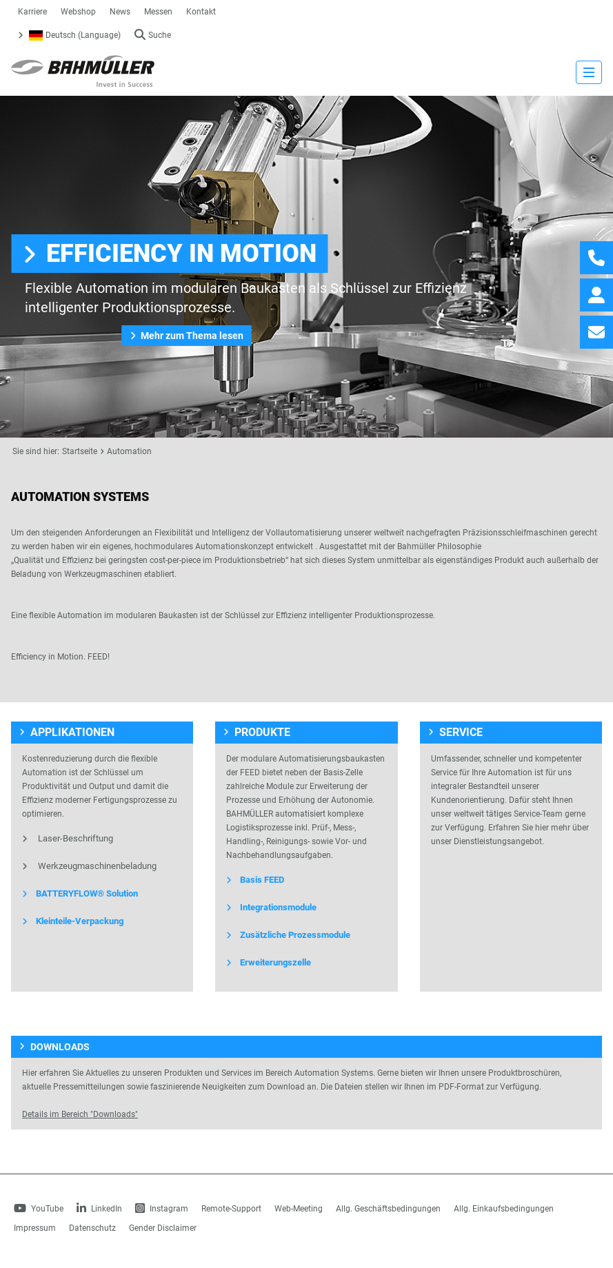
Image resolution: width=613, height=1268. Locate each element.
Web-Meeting (298, 1209)
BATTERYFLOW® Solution (80, 893)
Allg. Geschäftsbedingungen (388, 1209)
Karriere (32, 12)
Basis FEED (255, 880)
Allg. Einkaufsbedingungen (504, 1209)
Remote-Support (231, 1209)
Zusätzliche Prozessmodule (288, 935)
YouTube (38, 1209)
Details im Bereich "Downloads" (80, 1114)
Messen (158, 12)
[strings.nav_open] (589, 72)
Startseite (79, 451)
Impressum (35, 1228)
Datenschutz (92, 1228)
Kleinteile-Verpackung (72, 921)
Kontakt (201, 12)
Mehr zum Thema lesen (186, 335)
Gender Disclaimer (163, 1228)
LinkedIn (99, 1209)
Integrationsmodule (271, 907)
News (120, 12)
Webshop (78, 12)
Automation (129, 451)
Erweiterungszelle (268, 962)
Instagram (161, 1209)
